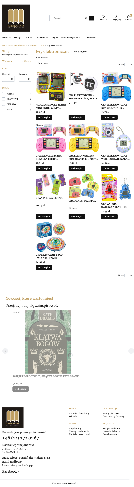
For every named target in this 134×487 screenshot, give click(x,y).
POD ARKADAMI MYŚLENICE (14, 45)
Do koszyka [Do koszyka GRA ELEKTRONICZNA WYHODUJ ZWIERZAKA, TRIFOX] (109, 168)
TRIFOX (11, 109)
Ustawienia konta (111, 431)
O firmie (73, 416)
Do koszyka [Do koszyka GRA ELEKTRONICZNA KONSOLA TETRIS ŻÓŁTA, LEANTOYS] (76, 168)
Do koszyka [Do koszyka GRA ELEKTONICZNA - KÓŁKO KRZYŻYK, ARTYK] (76, 117)
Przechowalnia (110, 434)
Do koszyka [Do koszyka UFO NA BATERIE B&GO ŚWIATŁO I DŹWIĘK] (44, 267)
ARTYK (10, 94)
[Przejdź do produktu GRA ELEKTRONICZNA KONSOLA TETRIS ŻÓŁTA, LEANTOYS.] (84, 138)
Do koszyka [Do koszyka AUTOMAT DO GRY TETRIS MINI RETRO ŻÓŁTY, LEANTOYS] (44, 117)
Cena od (6, 74)
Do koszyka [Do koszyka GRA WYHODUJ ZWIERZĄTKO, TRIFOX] (109, 216)
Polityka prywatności (79, 434)
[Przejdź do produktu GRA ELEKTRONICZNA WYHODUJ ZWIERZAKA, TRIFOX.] (116, 138)
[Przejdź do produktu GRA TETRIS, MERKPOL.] (51, 184)
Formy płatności (111, 413)
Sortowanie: (42, 57)
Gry (42, 45)
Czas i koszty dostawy (113, 416)
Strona (121, 64)
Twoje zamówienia (112, 428)
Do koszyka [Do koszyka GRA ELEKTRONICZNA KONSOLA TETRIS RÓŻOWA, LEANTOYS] (44, 168)
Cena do (23, 74)
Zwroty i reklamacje (79, 431)
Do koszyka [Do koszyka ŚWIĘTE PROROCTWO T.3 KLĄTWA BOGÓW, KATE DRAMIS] (20, 389)
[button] (91, 18)
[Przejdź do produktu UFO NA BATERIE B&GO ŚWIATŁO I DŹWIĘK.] (51, 237)
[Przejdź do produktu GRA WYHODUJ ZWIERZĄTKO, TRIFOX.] (116, 187)
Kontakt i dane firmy (79, 413)
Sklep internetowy (64, 483)
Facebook (9, 471)
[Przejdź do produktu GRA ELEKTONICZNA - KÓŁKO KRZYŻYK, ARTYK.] (84, 82)
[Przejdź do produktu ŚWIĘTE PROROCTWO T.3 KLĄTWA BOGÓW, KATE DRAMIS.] (47, 342)
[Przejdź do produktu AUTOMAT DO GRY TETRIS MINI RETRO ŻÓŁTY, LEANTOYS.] (51, 87)
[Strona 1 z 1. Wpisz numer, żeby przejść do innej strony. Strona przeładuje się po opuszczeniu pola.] (127, 64)
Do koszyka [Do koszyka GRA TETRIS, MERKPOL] (44, 216)
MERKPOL (12, 104)
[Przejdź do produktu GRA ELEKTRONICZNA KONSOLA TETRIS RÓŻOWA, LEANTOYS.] (51, 138)
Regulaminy (75, 428)
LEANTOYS (12, 99)
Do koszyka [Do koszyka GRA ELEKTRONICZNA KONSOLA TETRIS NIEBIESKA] (109, 117)
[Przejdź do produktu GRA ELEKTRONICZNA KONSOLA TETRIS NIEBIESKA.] (116, 87)
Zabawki (33, 45)
